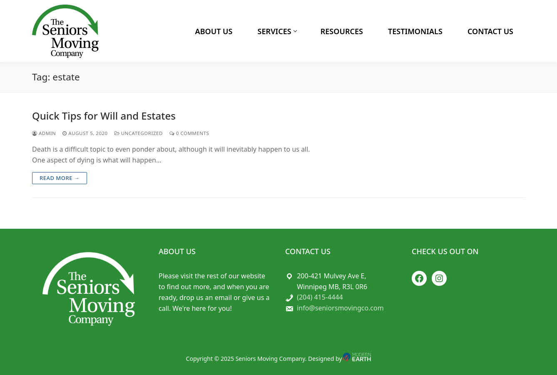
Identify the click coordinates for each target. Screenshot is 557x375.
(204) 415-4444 (320, 297)
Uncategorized (138, 133)
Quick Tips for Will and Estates (104, 116)
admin (44, 133)
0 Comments (189, 133)
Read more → (60, 178)
